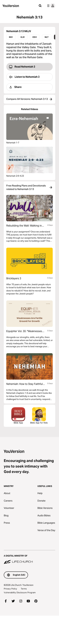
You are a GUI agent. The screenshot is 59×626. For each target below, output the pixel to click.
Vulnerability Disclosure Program (20, 592)
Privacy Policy (10, 588)
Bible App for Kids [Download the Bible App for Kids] (39, 415)
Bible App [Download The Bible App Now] (18, 415)
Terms (24, 588)
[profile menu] (50, 6)
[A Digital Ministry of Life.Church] (29, 557)
